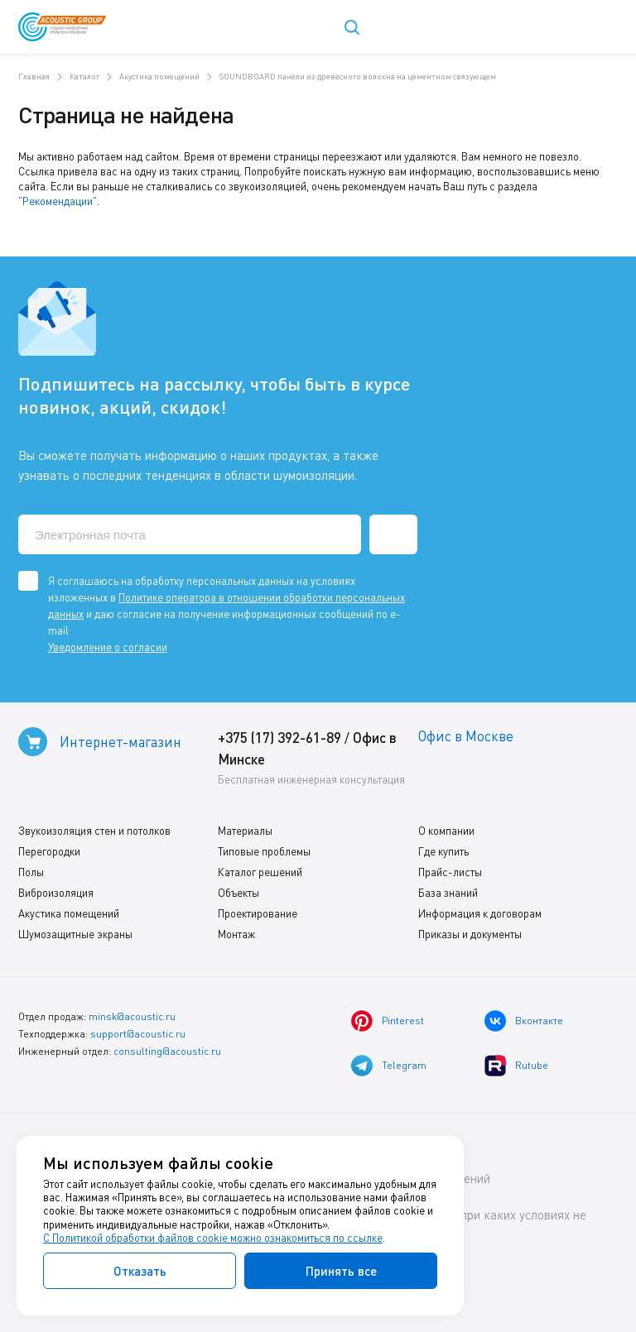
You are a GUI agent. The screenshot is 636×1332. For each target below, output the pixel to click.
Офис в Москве (465, 736)
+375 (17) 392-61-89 (279, 737)
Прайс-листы (450, 872)
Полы (31, 872)
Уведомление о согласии (107, 647)
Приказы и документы (470, 934)
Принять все (341, 1270)
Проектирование (257, 913)
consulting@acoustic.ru (167, 1051)
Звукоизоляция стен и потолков (94, 830)
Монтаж (236, 934)
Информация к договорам (480, 913)
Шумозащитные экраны (75, 934)
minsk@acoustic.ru (132, 1016)
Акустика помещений (68, 913)
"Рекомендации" (57, 201)
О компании (446, 830)
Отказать (139, 1270)
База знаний (448, 892)
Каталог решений (260, 872)
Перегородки (49, 851)
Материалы (245, 830)
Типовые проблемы (264, 851)
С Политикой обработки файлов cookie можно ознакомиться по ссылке (213, 1237)
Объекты (238, 892)
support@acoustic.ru (138, 1034)
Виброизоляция (56, 892)
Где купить (443, 851)
